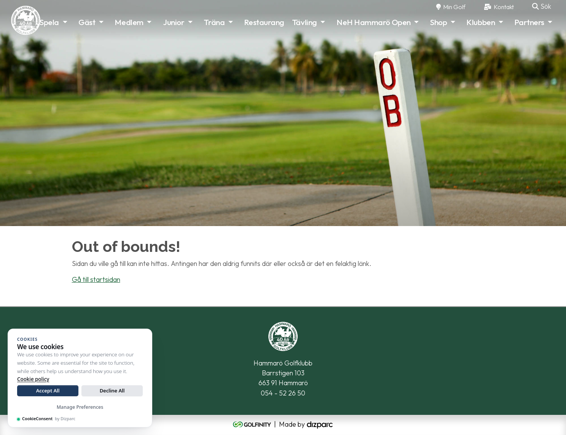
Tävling (304, 22)
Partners (529, 22)
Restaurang (264, 22)
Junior (173, 22)
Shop (438, 22)
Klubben (480, 22)
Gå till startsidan (96, 279)
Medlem (129, 22)
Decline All (112, 390)
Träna (214, 22)
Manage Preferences (80, 407)
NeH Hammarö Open (373, 22)
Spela (49, 22)
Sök (541, 6)
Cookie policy (33, 379)
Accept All (48, 390)
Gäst (86, 22)
